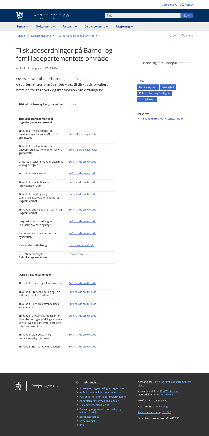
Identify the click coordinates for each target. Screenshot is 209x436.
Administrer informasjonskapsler (99, 401)
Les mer (73, 104)
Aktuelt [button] (69, 26)
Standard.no (76, 254)
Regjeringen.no (48, 16)
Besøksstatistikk (89, 416)
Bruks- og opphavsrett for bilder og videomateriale (100, 410)
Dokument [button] (44, 26)
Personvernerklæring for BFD (154, 412)
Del (174, 35)
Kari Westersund (169, 391)
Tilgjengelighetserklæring (94, 405)
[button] (42, 36)
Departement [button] (95, 26)
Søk (186, 15)
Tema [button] (21, 26)
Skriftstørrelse (170, 5)
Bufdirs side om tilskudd (82, 161)
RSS (81, 425)
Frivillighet (168, 87)
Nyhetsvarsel (87, 421)
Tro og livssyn (147, 99)
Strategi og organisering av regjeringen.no (104, 388)
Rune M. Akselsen (164, 394)
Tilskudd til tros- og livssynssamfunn (162, 118)
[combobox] (142, 15)
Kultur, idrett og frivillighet (154, 93)
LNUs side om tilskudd (81, 245)
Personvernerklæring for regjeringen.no (102, 396)
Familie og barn (148, 87)
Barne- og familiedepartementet (167, 62)
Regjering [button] (123, 26)
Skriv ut (188, 35)
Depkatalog (160, 406)
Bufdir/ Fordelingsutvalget (83, 134)
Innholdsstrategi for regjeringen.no (100, 392)
